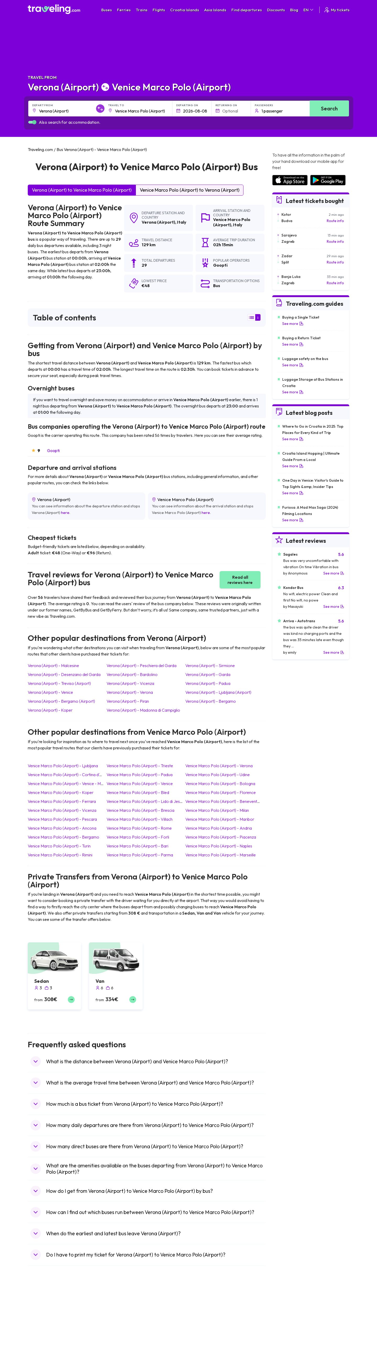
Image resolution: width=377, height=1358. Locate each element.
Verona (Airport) (158, 222)
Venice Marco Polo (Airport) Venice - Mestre (69, 783)
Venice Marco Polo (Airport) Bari (137, 846)
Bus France (120, 1337)
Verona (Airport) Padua (207, 683)
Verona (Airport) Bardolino (132, 674)
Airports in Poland (286, 1353)
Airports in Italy (284, 1337)
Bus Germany (122, 1320)
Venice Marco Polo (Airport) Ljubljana (63, 765)
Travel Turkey (41, 1337)
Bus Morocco (122, 1309)
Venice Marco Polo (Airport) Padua (140, 774)
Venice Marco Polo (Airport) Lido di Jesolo (146, 801)
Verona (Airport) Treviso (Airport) (59, 683)
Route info (335, 220)
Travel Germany (43, 1331)
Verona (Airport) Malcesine (53, 665)
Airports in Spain (285, 1309)
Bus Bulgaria (121, 1315)
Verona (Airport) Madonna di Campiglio (143, 710)
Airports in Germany (288, 1342)
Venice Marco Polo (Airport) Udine (217, 774)
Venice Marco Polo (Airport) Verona (219, 765)
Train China (200, 1320)
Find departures (246, 9)
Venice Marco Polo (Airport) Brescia (140, 810)
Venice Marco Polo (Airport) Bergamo (63, 837)
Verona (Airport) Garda (207, 674)
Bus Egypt (119, 1342)
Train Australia (203, 1331)
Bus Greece (120, 1331)
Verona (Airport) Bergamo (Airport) (61, 701)
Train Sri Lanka (203, 1315)
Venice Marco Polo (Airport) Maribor (219, 819)
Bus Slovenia (121, 1326)
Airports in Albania (286, 1348)
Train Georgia (202, 1326)
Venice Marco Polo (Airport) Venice (140, 783)
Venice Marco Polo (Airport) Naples (218, 846)
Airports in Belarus (286, 1326)
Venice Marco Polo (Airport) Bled (138, 792)
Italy (181, 222)
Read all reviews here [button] (240, 580)
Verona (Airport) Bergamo (210, 701)
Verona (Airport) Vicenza (130, 683)
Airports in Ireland (286, 1320)
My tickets (337, 10)
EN (308, 9)
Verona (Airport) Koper (50, 710)
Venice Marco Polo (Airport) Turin (59, 846)
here (65, 512)
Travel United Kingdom (49, 1309)
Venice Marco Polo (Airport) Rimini (60, 854)
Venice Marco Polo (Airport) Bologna (220, 783)
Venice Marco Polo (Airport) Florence (220, 792)
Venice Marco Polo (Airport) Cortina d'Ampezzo (72, 774)
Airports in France (286, 1315)
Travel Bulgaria (42, 1320)
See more (292, 323)
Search (329, 108)
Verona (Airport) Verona (130, 692)
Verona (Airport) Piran (128, 701)
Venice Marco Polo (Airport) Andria (218, 828)
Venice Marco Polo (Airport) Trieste (140, 765)
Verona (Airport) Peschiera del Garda (141, 665)
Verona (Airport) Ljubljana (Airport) (218, 692)
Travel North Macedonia (50, 1315)
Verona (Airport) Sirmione (210, 665)
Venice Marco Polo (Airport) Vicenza (62, 810)
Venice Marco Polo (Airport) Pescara (62, 819)
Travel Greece (42, 1326)
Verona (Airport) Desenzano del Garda (64, 674)
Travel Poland (41, 1348)
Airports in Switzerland (290, 1331)
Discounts (276, 9)
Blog (294, 9)
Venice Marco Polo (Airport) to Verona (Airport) (189, 190)
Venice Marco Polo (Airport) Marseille (220, 854)
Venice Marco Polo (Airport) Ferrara (62, 801)
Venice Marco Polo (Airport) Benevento (222, 801)
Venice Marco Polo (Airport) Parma (140, 854)
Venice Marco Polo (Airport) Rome (139, 828)
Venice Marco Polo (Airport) (231, 222)
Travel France (41, 1342)
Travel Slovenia (43, 1353)
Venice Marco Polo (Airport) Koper (60, 792)
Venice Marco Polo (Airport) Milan (217, 810)
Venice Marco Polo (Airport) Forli (138, 837)
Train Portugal (203, 1309)
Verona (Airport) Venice (50, 692)
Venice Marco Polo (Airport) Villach (140, 819)
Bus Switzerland (124, 1353)
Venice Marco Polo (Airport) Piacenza (220, 837)
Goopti (53, 450)
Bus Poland (120, 1348)
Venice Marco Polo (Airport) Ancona (62, 828)
